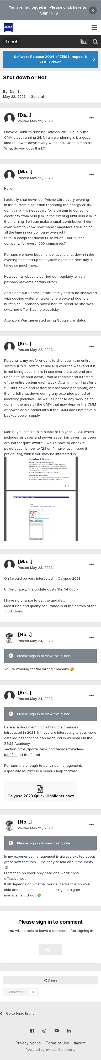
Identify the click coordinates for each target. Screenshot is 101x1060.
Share (50, 980)
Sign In (50, 949)
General (37, 96)
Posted (35, 121)
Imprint (80, 1043)
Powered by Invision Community (51, 1050)
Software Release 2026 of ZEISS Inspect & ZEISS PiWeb (50, 59)
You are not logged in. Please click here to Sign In (47, 10)
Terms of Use (57, 1043)
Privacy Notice (28, 1043)
